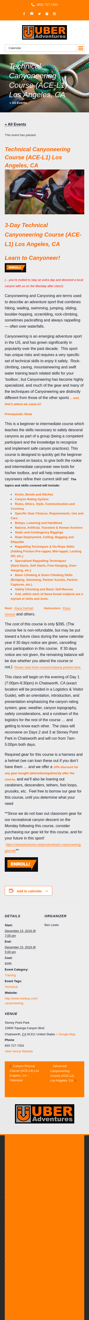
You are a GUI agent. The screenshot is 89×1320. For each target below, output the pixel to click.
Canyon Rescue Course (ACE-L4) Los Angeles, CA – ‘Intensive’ (24, 1073)
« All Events (18, 103)
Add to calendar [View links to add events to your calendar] (29, 891)
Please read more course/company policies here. (47, 667)
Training (10, 975)
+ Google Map (65, 1034)
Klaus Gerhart (23, 608)
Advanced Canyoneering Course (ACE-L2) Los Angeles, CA (62, 1073)
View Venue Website (19, 1051)
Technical (11, 987)
